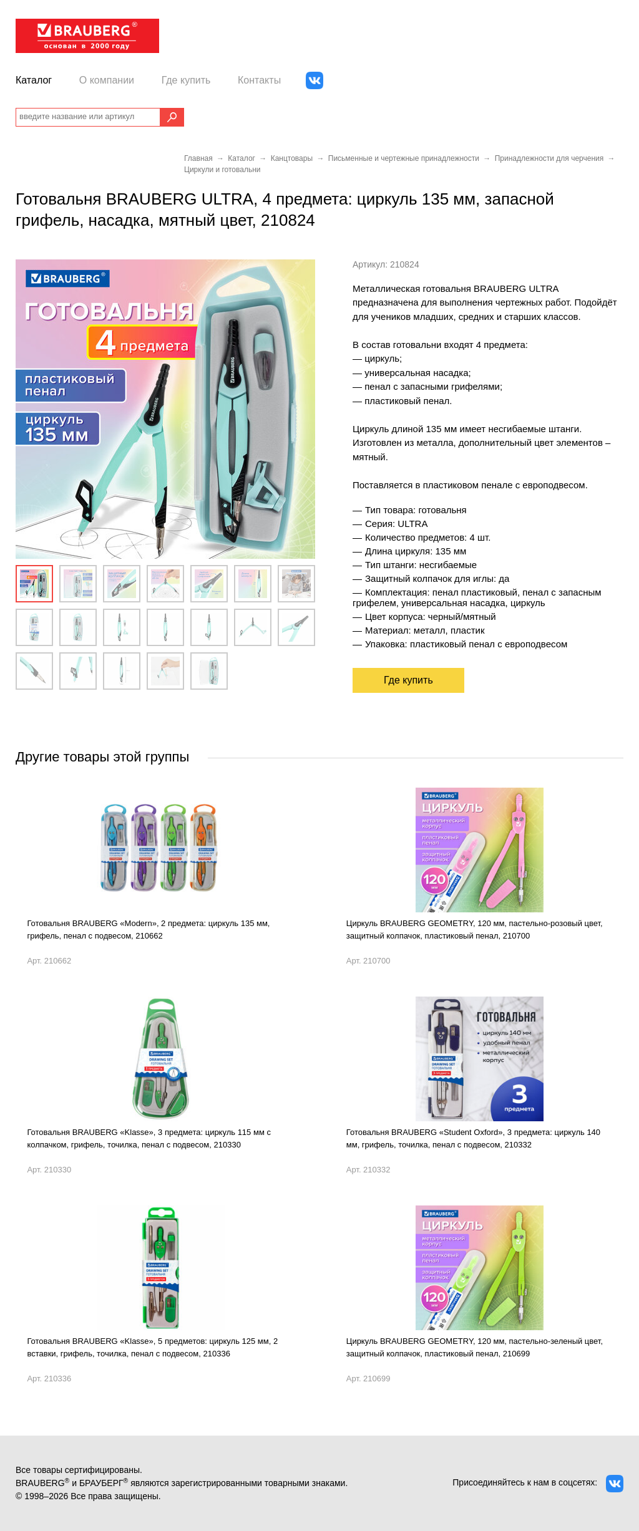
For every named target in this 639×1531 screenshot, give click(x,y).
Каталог (34, 80)
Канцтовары (292, 158)
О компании (106, 80)
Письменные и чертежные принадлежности (403, 158)
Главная (198, 158)
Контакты (259, 80)
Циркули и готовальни (222, 169)
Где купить (186, 80)
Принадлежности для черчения (549, 158)
